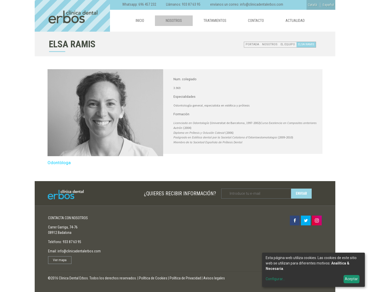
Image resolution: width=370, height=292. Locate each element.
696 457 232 (147, 4)
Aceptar (351, 279)
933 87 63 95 (191, 4)
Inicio (140, 21)
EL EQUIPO (288, 44)
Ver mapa (60, 260)
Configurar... (275, 279)
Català (312, 5)
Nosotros (174, 21)
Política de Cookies (153, 278)
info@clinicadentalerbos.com (261, 4)
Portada (252, 44)
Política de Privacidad (185, 278)
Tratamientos (214, 21)
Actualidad (295, 21)
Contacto (256, 21)
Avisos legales (214, 278)
